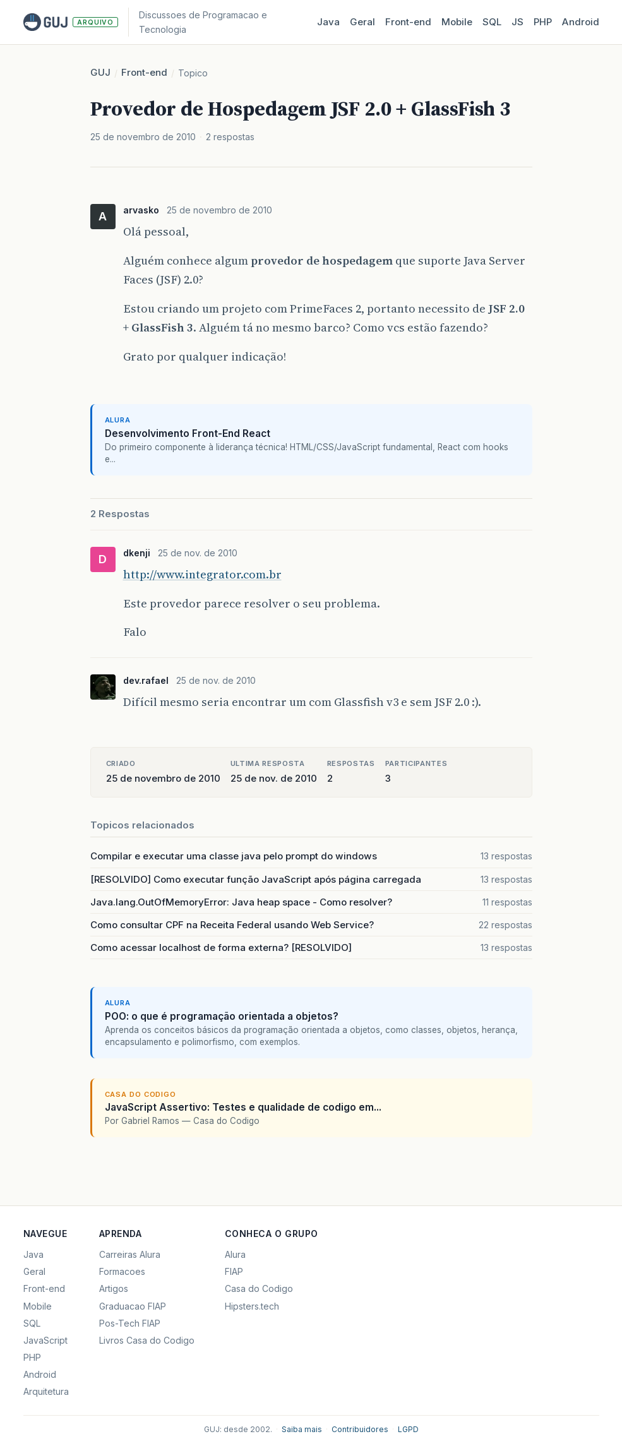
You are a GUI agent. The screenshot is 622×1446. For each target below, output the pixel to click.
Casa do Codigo (259, 1288)
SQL (491, 22)
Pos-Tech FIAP (129, 1323)
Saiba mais (302, 1429)
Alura (235, 1254)
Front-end (144, 72)
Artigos (113, 1288)
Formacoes (122, 1271)
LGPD (408, 1429)
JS (517, 22)
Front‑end (408, 22)
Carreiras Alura (129, 1254)
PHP (543, 22)
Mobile (456, 22)
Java (328, 22)
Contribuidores (360, 1429)
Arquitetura (46, 1391)
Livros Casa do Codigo (146, 1340)
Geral (362, 22)
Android (580, 22)
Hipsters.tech (252, 1306)
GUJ (100, 72)
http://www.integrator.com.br (202, 574)
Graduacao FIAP (132, 1306)
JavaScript (45, 1340)
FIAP (234, 1271)
